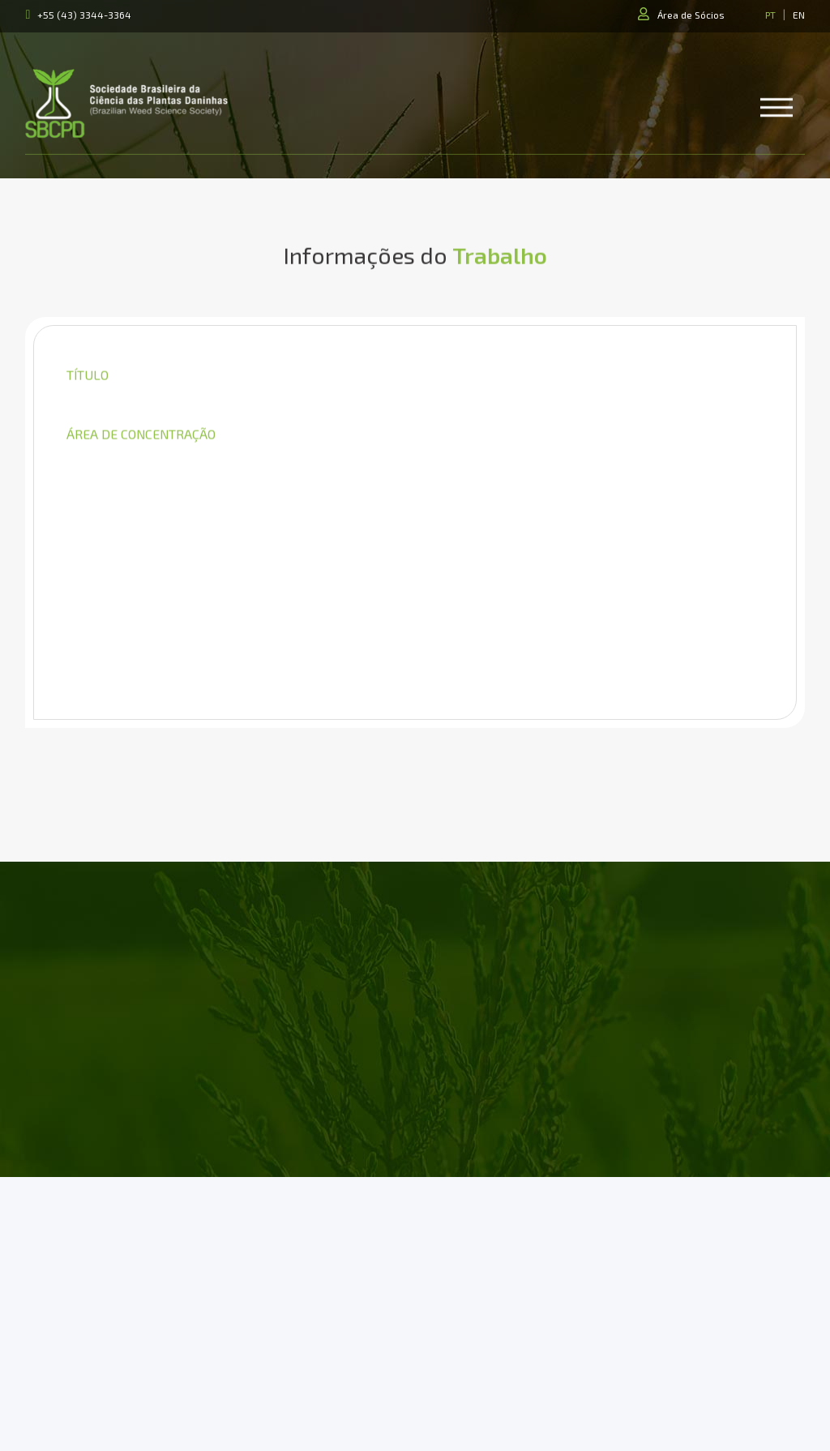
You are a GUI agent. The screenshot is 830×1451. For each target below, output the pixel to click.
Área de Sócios (691, 14)
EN (799, 14)
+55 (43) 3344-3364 (84, 14)
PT (770, 14)
